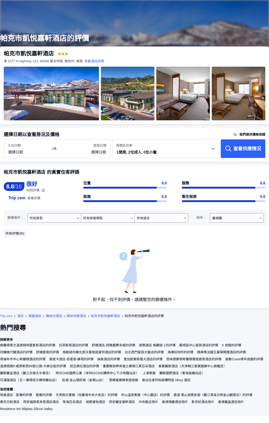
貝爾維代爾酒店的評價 (16, 352)
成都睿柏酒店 (95, 402)
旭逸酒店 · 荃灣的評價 (16, 395)
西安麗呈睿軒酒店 (122, 402)
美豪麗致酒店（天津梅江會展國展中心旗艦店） (192, 366)
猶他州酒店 (54, 316)
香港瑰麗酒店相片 (175, 402)
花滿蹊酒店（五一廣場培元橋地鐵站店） (29, 380)
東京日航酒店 (9, 402)
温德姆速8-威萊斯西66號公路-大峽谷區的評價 (33, 366)
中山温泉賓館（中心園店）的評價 (145, 395)
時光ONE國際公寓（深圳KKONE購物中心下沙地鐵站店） (97, 373)
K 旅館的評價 (231, 345)
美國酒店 (34, 316)
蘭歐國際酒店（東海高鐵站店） (182, 373)
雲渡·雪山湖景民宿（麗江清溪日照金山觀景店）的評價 (212, 395)
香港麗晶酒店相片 (231, 402)
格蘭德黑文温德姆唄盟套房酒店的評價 (27, 345)
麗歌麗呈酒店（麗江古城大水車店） (26, 373)
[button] (165, 153)
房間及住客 (165, 151)
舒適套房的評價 (47, 352)
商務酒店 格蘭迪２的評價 (157, 345)
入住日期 (14, 145)
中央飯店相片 (148, 402)
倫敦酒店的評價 (108, 359)
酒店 (20, 316)
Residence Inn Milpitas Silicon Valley (26, 409)
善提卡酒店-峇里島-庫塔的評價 (71, 359)
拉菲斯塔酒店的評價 (73, 345)
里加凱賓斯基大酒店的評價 (143, 359)
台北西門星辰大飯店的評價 (144, 352)
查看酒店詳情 (94, 61)
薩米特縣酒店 (76, 316)
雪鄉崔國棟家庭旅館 (123, 380)
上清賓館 (149, 373)
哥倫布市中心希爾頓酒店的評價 (22, 359)
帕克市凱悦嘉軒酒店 (105, 316)
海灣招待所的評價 (180, 352)
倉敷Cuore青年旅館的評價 (244, 359)
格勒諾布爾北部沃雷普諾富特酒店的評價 (92, 352)
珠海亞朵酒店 (72, 402)
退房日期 (99, 145)
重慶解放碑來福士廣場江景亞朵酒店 (129, 366)
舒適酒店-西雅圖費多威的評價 (113, 345)
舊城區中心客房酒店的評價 (198, 345)
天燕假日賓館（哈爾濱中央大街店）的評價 (86, 395)
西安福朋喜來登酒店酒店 (41, 402)
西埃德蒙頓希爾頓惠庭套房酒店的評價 (193, 359)
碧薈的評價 (44, 395)
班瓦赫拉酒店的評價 (84, 366)
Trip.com (6, 316)
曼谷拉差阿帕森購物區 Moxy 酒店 (166, 380)
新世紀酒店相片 (203, 402)
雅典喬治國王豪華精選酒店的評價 (221, 352)
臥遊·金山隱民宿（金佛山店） (83, 380)
